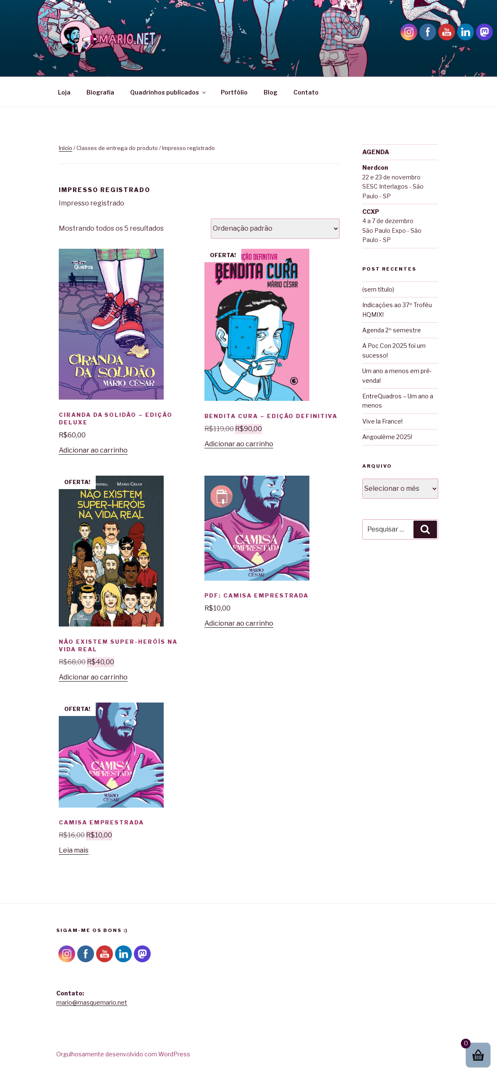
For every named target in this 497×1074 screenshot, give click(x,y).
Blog (270, 92)
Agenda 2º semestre (391, 330)
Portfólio (234, 92)
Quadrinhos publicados (168, 92)
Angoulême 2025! (387, 436)
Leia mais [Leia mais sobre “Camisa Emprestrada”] (74, 850)
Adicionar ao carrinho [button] (93, 450)
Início (65, 148)
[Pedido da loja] (275, 228)
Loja (64, 92)
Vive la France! (382, 421)
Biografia (100, 92)
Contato (306, 92)
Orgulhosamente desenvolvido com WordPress (123, 1054)
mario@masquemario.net (91, 1002)
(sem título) (378, 289)
